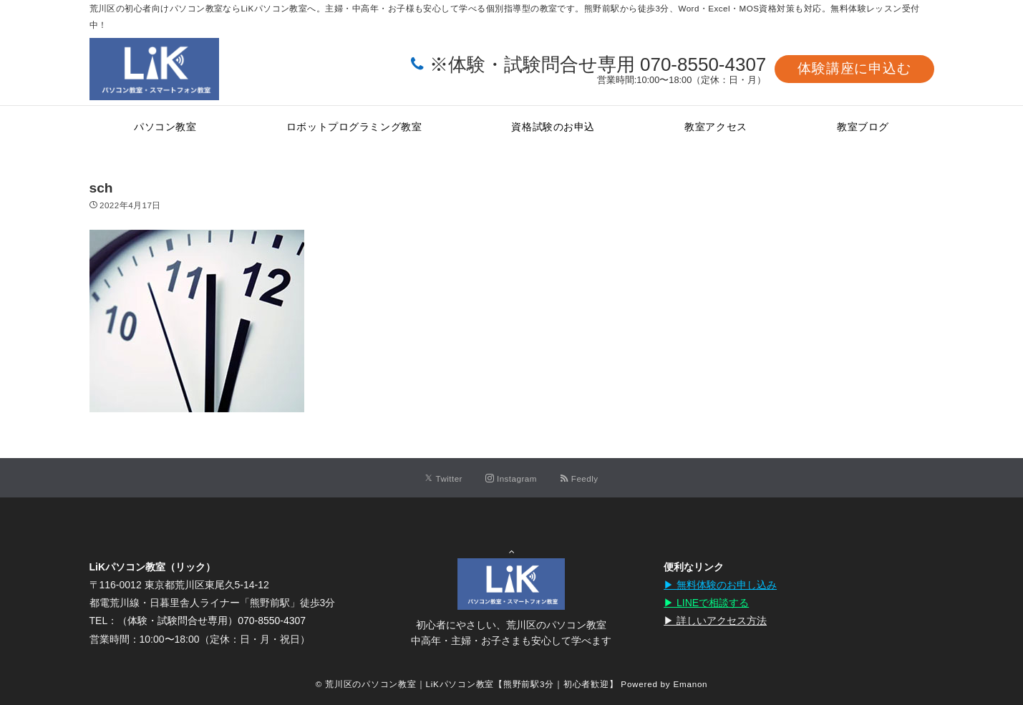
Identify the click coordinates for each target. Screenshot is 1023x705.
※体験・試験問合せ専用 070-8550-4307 (598, 64)
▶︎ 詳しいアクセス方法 (715, 620)
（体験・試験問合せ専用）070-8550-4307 (211, 620)
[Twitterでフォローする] (443, 478)
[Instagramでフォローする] (511, 478)
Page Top (511, 545)
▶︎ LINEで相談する (706, 602)
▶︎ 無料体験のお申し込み (720, 584)
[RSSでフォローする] (579, 478)
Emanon (690, 684)
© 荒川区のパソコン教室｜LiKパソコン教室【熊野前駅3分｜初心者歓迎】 (467, 684)
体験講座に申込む (854, 68)
